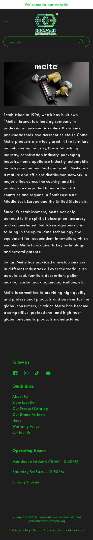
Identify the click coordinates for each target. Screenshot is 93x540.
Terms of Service (70, 530)
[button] (6, 24)
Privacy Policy (20, 530)
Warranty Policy (25, 426)
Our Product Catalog (30, 408)
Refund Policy (44, 530)
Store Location (24, 402)
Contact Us (21, 432)
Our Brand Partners (28, 414)
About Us (20, 396)
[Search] (81, 41)
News (16, 420)
